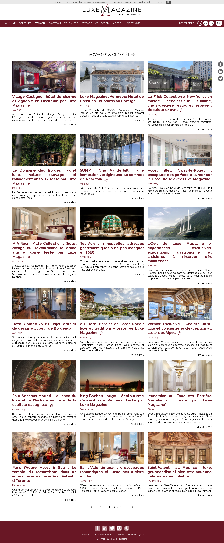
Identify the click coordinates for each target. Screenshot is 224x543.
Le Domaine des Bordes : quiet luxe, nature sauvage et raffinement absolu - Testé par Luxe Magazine (44, 177)
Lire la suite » (69, 124)
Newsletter (186, 23)
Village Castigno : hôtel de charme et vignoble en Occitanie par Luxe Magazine (44, 100)
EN (205, 23)
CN (211, 23)
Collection (102, 23)
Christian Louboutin (119, 110)
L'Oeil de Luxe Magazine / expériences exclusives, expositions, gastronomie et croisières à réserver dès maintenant (180, 252)
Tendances (71, 23)
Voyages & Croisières (112, 54)
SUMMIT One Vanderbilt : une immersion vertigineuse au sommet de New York (112, 174)
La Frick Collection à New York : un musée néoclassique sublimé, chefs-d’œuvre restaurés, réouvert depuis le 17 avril (180, 103)
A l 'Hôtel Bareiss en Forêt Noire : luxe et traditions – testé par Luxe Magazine (112, 328)
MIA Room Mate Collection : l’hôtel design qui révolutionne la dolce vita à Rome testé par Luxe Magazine (44, 250)
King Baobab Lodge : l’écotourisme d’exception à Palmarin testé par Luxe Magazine (112, 400)
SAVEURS (86, 23)
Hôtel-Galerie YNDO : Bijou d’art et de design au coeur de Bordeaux (44, 326)
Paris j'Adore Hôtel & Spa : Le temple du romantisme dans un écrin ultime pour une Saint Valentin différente (44, 474)
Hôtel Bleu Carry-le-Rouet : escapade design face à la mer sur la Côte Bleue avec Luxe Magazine (180, 174)
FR (200, 23)
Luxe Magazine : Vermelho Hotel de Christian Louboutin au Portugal (112, 98)
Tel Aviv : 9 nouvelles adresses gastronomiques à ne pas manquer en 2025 (112, 247)
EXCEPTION (54, 23)
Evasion (40, 23)
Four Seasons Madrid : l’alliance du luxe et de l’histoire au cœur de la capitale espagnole (44, 400)
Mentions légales (136, 534)
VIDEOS (117, 23)
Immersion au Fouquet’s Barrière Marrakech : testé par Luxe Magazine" (180, 400)
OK (168, 2)
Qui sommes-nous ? (103, 534)
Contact (120, 534)
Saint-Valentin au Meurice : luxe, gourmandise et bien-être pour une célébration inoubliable (180, 471)
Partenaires (85, 534)
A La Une (10, 23)
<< (92, 506)
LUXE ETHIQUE (132, 23)
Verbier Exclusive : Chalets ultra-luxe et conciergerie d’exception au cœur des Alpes (180, 328)
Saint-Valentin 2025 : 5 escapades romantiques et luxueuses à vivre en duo (112, 471)
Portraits (25, 23)
